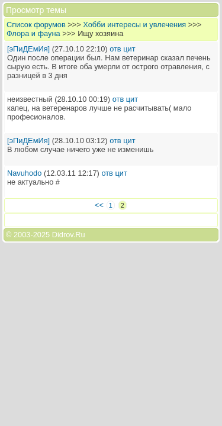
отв (115, 48)
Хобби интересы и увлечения (134, 24)
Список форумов (36, 24)
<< (99, 205)
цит (129, 48)
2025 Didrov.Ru (59, 234)
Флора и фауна (33, 33)
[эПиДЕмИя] (28, 48)
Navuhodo (24, 173)
